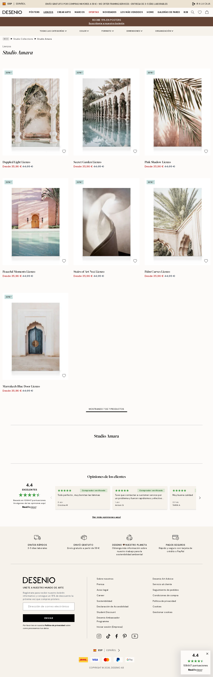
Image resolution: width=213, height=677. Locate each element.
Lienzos (48, 12)
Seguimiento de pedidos (166, 590)
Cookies (157, 606)
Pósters (34, 12)
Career (100, 595)
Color (84, 31)
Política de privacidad (55, 625)
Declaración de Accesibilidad (113, 606)
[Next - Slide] (200, 497)
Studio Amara (44, 38)
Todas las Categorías (53, 31)
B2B (186, 12)
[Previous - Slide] (51, 497)
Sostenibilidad (104, 601)
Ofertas (94, 12)
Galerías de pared (169, 12)
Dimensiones (135, 31)
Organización (164, 31)
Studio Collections (23, 38)
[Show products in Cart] (206, 12)
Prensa (100, 584)
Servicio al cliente (162, 584)
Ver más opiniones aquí (106, 517)
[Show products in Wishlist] (199, 12)
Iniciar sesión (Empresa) (110, 627)
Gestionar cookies (163, 612)
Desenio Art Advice (163, 578)
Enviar (48, 618)
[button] (195, 662)
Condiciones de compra (165, 595)
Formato (108, 31)
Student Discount (106, 612)
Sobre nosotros (105, 578)
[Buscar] (192, 12)
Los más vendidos (131, 12)
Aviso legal (102, 590)
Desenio (115, 667)
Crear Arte (64, 12)
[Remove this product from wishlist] (64, 151)
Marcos (80, 12)
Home (150, 12)
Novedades (110, 12)
